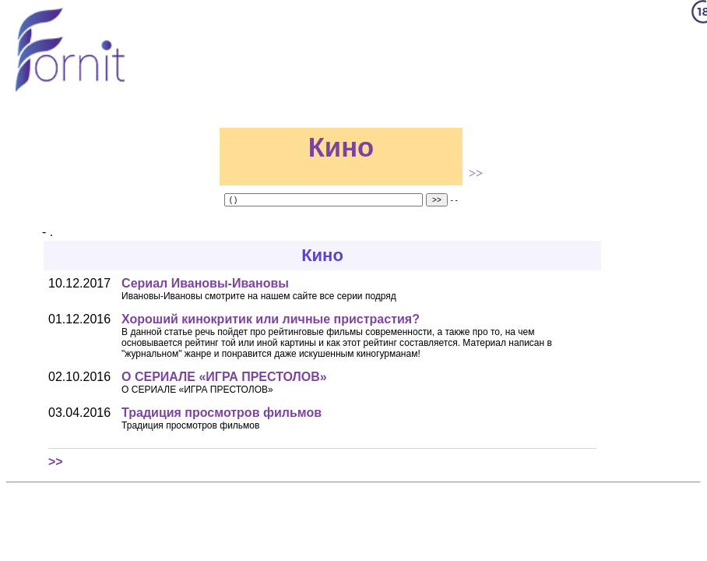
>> (476, 173)
